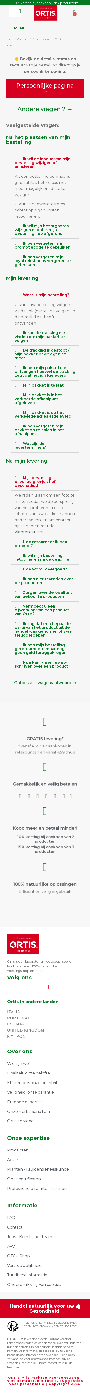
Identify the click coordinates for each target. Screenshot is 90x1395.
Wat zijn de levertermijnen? (30, 445)
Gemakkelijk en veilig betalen (45, 782)
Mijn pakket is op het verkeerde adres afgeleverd (43, 414)
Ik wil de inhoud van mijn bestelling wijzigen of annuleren (43, 163)
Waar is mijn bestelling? (46, 295)
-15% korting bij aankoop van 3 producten (45, 840)
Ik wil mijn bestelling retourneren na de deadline (42, 557)
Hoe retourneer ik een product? (41, 544)
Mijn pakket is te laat (43, 385)
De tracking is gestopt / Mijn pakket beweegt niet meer (42, 354)
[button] (45, 88)
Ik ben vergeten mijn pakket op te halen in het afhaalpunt (39, 430)
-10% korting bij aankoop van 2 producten (45, 835)
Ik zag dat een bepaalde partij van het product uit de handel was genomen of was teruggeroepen (43, 629)
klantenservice (29, 532)
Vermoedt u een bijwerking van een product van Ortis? (42, 610)
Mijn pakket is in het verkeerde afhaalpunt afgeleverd (38, 399)
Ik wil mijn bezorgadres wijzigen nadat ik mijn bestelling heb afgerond (42, 230)
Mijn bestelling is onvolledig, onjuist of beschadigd (35, 482)
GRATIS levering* (45, 737)
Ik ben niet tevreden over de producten (44, 581)
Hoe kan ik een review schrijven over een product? (42, 664)
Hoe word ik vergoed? (45, 569)
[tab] (45, 163)
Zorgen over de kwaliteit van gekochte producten (43, 594)
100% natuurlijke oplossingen (45, 881)
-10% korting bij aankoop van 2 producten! (45, 3)
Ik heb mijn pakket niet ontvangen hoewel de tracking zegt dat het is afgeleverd (45, 371)
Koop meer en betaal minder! (45, 829)
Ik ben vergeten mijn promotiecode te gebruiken (42, 245)
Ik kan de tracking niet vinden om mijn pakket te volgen (41, 337)
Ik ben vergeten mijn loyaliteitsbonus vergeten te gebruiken (43, 261)
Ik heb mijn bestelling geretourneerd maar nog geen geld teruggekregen (40, 649)
